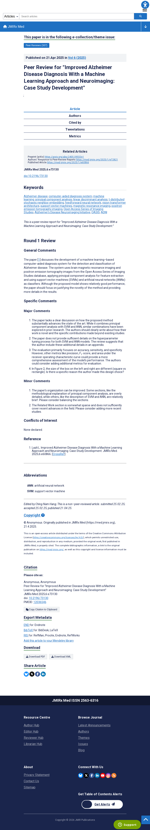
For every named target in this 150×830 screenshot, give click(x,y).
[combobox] (76, 16)
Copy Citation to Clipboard (41, 609)
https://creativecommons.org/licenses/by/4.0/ (58, 537)
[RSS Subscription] (113, 775)
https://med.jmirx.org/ (52, 549)
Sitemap (29, 787)
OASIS (95, 212)
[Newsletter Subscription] (102, 804)
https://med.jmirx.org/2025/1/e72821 (97, 159)
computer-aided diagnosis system (70, 196)
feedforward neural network (83, 202)
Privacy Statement (37, 775)
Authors (83, 731)
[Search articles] (140, 16)
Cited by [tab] (75, 123)
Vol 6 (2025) (77, 58)
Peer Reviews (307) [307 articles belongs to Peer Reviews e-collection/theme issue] (36, 45)
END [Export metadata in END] (27, 625)
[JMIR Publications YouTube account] (102, 775)
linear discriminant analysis (90, 199)
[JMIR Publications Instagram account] (108, 775)
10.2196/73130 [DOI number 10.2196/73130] (38, 598)
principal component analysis (53, 199)
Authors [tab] (75, 116)
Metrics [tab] (75, 136)
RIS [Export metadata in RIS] (26, 635)
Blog (81, 750)
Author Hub (31, 725)
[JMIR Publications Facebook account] (91, 775)
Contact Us (31, 781)
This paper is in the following (69, 37)
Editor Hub (31, 731)
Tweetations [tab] (75, 130)
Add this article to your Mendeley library (49, 640)
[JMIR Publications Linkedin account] (97, 775)
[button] (145, 4)
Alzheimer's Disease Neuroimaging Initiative (62, 212)
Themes (84, 738)
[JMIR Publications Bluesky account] (80, 775)
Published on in (56, 58)
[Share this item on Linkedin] (43, 674)
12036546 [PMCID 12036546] (39, 602)
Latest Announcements (94, 725)
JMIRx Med (13, 27)
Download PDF (35, 656)
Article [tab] (75, 109)
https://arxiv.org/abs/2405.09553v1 (64, 157)
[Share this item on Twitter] (31, 674)
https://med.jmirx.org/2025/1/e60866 (68, 162)
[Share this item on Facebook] (37, 674)
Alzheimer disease (36, 196)
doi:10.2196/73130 (36, 176)
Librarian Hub (33, 744)
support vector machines (56, 206)
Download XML (61, 656)
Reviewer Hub (33, 738)
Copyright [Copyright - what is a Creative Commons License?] (34, 515)
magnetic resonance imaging (91, 206)
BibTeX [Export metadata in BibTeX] (28, 630)
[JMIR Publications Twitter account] (86, 775)
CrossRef (59, 454)
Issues (83, 744)
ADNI (104, 212)
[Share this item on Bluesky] (26, 674)
